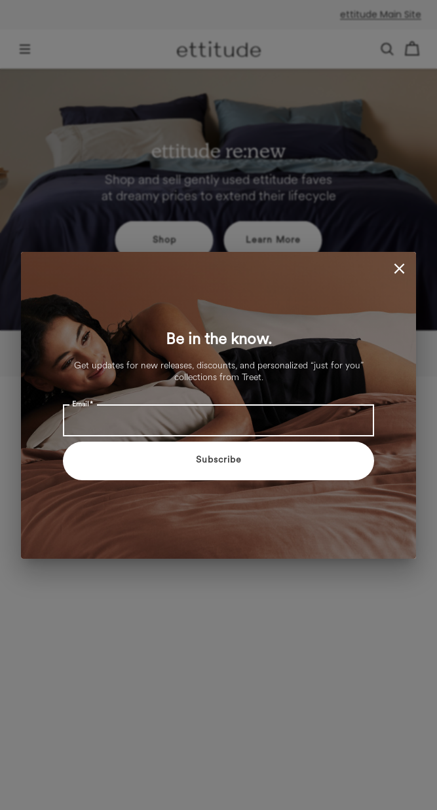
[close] (399, 268)
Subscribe (219, 460)
